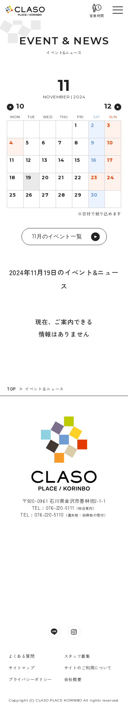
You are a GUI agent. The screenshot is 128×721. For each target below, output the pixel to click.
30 (94, 195)
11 (11, 160)
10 (110, 143)
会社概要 (73, 679)
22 (77, 178)
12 (28, 160)
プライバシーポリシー (30, 679)
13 (44, 160)
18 (12, 178)
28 (61, 195)
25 (12, 195)
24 (110, 178)
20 (45, 178)
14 (61, 160)
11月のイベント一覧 (66, 236)
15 (77, 160)
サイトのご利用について (88, 667)
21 (60, 178)
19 (28, 178)
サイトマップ (21, 667)
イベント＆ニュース (44, 389)
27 (45, 195)
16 (94, 160)
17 (110, 160)
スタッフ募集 (77, 656)
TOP (11, 389)
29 (77, 195)
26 (29, 195)
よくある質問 (21, 656)
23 (94, 178)
